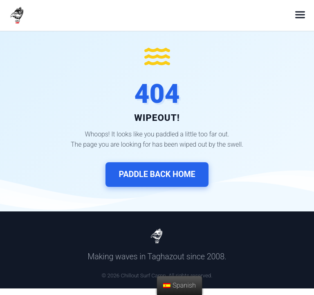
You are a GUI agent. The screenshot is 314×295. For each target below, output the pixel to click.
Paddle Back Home (157, 174)
